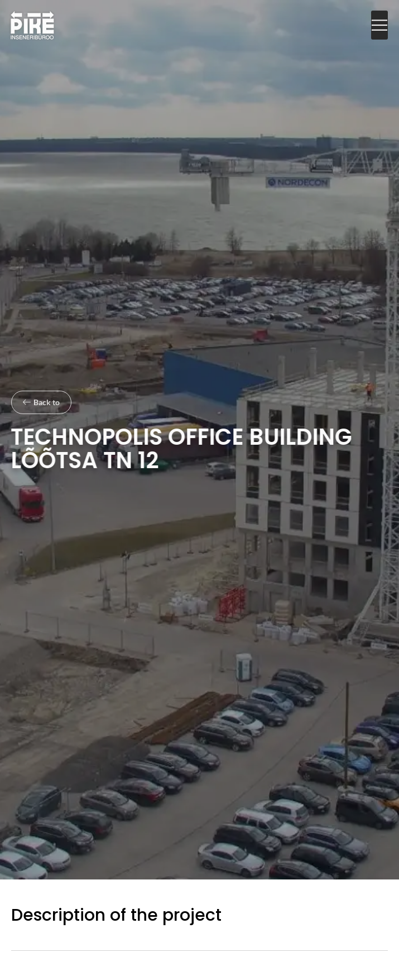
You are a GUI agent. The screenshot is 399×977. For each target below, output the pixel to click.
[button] (379, 25)
